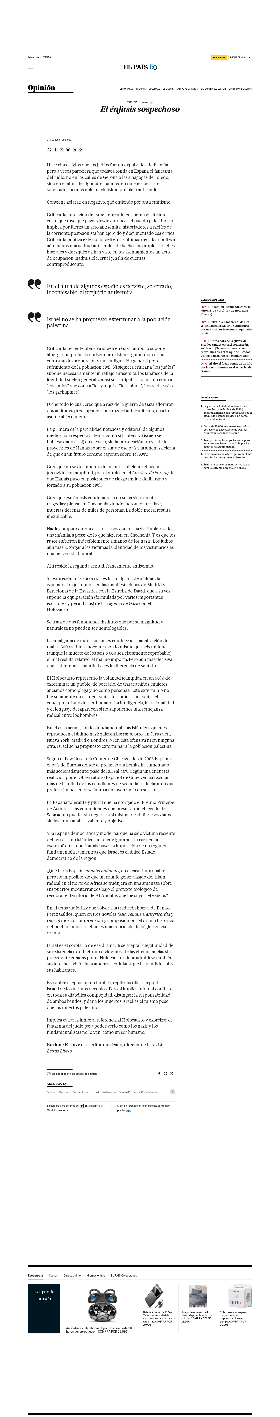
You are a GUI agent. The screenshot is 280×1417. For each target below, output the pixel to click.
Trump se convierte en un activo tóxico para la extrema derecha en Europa (227, 466)
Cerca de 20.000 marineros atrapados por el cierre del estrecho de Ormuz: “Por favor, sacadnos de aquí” (226, 429)
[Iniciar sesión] (240, 57)
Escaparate (35, 1275)
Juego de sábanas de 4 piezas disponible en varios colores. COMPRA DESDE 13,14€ (196, 1317)
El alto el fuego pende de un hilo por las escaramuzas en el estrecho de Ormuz (226, 367)
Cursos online (72, 1275)
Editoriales (126, 89)
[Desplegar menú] (31, 67)
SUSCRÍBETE (219, 57)
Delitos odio (109, 1092)
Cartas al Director (187, 89)
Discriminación (149, 1092)
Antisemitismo (81, 1092)
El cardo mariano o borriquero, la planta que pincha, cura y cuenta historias (228, 455)
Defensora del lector (213, 89)
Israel (96, 1092)
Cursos (53, 1275)
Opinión (41, 88)
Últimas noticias (212, 299)
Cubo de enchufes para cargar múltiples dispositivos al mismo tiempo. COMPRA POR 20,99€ (233, 1318)
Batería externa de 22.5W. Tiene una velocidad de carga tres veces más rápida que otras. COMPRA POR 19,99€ (159, 1318)
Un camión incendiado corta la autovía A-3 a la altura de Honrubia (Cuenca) (226, 310)
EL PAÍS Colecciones (124, 1275)
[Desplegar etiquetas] (172, 1091)
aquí (128, 1110)
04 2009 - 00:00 (59, 140)
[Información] (151, 102)
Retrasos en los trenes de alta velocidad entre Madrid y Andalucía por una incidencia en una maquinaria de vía (226, 327)
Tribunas (141, 89)
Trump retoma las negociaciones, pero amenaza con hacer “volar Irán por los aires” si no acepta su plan (227, 443)
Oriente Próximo (128, 1092)
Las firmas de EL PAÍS (240, 89)
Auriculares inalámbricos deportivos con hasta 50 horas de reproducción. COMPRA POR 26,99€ (99, 1329)
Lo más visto (209, 397)
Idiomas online (96, 1275)
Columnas (154, 89)
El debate (168, 89)
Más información (57, 1110)
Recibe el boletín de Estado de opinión (74, 1073)
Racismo (64, 1092)
